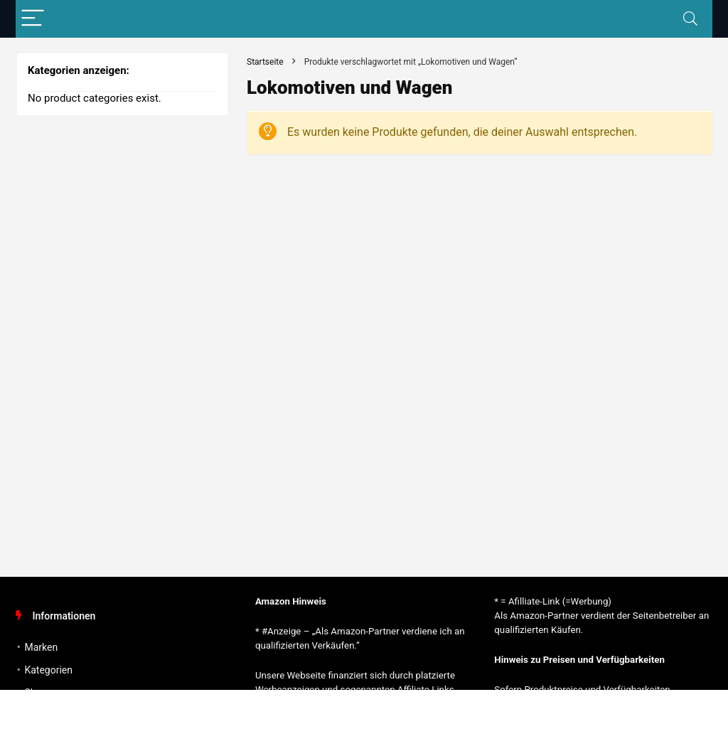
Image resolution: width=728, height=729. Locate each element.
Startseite (265, 62)
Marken (41, 647)
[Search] (690, 19)
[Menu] (33, 19)
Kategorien (48, 670)
